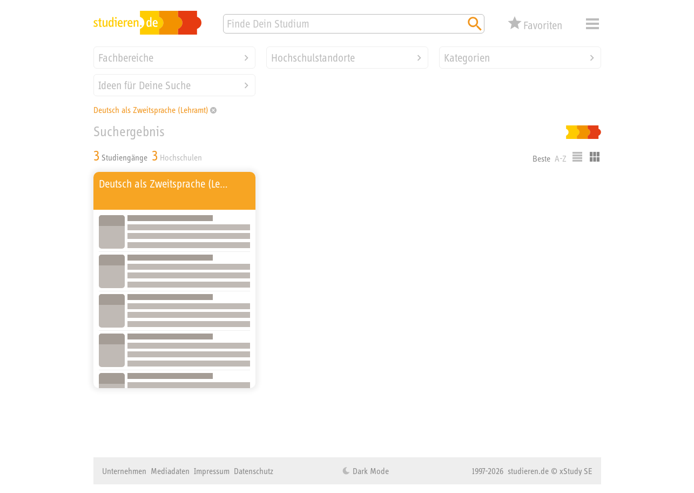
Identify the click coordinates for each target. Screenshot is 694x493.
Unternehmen (124, 471)
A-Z (561, 158)
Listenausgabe (577, 156)
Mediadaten (170, 471)
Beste (541, 158)
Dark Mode (370, 471)
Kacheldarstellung (594, 156)
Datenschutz (253, 471)
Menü (592, 23)
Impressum (212, 471)
